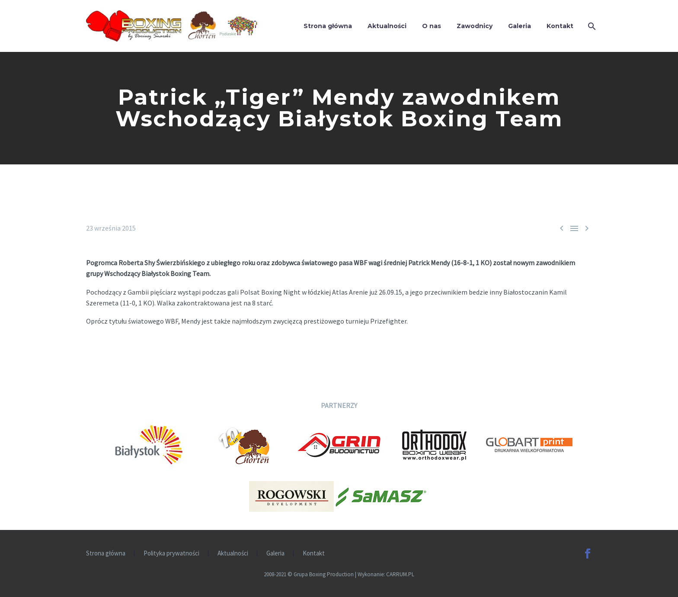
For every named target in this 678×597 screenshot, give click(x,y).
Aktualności (387, 26)
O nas (431, 26)
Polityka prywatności (171, 553)
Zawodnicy (475, 26)
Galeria (519, 26)
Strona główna (328, 26)
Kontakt (560, 26)
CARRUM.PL (400, 574)
